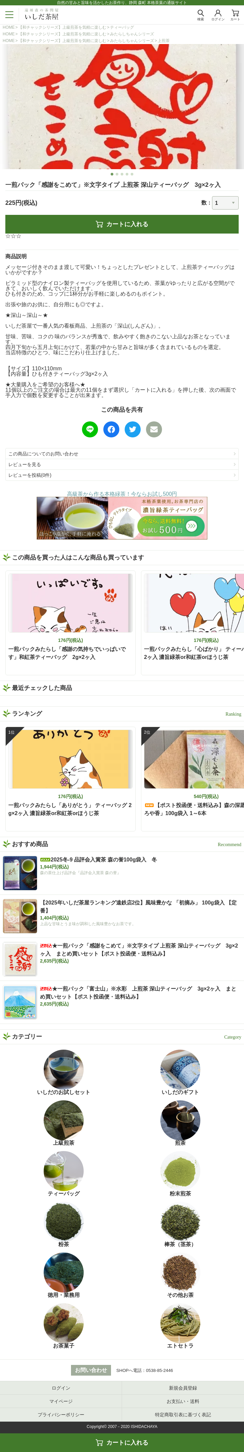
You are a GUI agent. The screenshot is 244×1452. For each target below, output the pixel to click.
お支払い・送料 (183, 1401)
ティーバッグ (122, 27)
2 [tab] (117, 174)
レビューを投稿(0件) (29, 475)
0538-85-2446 (159, 1370)
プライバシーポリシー (61, 1414)
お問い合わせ (91, 1370)
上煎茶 (164, 40)
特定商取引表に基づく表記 (183, 1414)
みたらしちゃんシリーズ (132, 34)
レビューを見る (24, 464)
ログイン (61, 1388)
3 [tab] (122, 174)
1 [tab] (112, 174)
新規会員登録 (183, 1388)
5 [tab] (132, 174)
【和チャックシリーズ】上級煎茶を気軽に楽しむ (62, 27)
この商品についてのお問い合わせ (43, 453)
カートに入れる (122, 224)
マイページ (61, 1401)
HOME (9, 27)
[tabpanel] (122, 106)
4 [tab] (127, 174)
